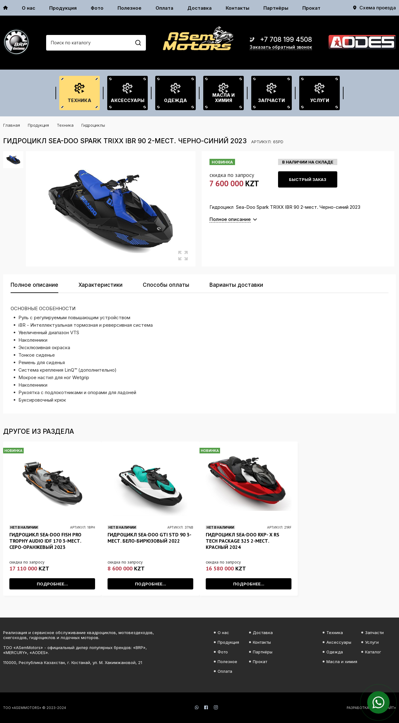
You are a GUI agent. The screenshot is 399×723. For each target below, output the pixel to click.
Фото (97, 8)
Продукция (63, 8)
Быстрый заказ (307, 179)
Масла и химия (223, 97)
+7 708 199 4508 (286, 39)
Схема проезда (377, 8)
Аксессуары (127, 100)
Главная (11, 125)
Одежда (175, 100)
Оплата (164, 8)
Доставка (199, 8)
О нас (28, 8)
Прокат (311, 8)
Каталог (373, 651)
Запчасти (271, 100)
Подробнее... (52, 583)
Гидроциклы (93, 125)
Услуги (319, 100)
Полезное (130, 8)
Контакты (237, 8)
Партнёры (275, 8)
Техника (79, 100)
